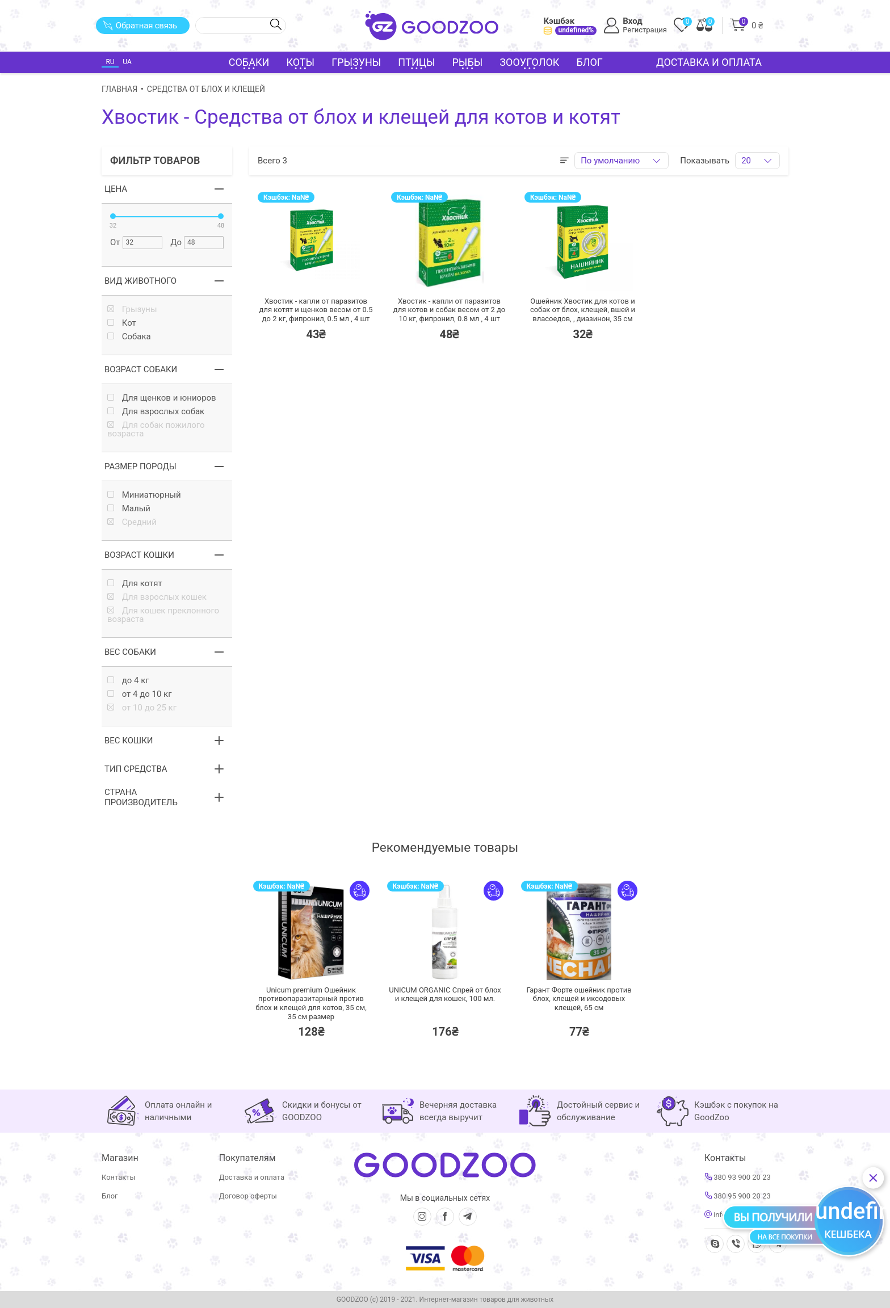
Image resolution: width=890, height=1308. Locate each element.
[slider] (113, 216)
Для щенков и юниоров (161, 398)
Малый (128, 508)
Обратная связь (140, 25)
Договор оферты (248, 1196)
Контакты (119, 1177)
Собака (129, 337)
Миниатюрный (144, 495)
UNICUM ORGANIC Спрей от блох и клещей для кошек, (445, 994)
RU (110, 62)
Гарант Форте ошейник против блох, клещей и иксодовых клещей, (578, 999)
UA (127, 62)
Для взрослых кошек (157, 597)
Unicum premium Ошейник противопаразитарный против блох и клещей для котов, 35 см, (311, 1003)
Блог (589, 62)
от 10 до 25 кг (142, 708)
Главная (119, 89)
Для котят (134, 583)
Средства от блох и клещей (206, 89)
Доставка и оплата (709, 62)
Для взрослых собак (155, 411)
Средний (132, 522)
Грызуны (132, 309)
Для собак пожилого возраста (156, 429)
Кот (121, 323)
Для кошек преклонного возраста (163, 615)
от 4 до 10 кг (139, 694)
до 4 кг (128, 680)
